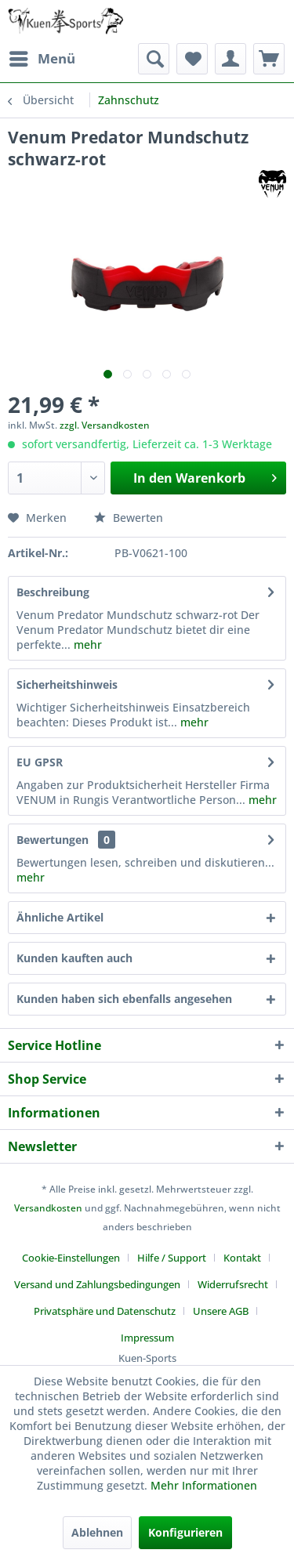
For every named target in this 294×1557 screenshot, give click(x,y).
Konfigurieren (185, 1532)
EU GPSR (39, 762)
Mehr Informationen (204, 1485)
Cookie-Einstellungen (71, 1258)
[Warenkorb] (269, 58)
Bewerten (128, 517)
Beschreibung (52, 592)
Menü (42, 56)
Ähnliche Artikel (59, 917)
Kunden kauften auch (74, 957)
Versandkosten (48, 1208)
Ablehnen (97, 1532)
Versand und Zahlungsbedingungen (97, 1284)
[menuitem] (41, 58)
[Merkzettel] (192, 58)
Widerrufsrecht (233, 1284)
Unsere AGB (221, 1311)
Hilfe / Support (171, 1258)
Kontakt (242, 1258)
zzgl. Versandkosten (105, 425)
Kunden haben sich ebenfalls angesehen (124, 998)
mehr (86, 644)
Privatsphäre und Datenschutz (105, 1311)
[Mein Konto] (230, 58)
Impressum (147, 1338)
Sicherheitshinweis (67, 684)
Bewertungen (52, 839)
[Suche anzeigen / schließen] (153, 58)
